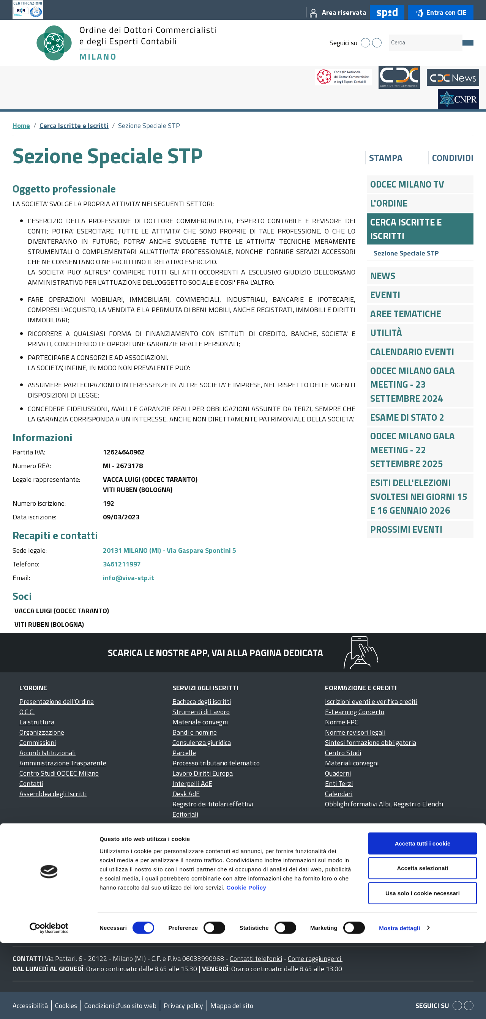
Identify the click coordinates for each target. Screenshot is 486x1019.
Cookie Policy (246, 963)
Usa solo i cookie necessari (422, 969)
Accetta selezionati (422, 944)
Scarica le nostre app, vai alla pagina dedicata (215, 652)
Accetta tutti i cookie (423, 919)
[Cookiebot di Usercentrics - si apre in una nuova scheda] (49, 1004)
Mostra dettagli (399, 1004)
